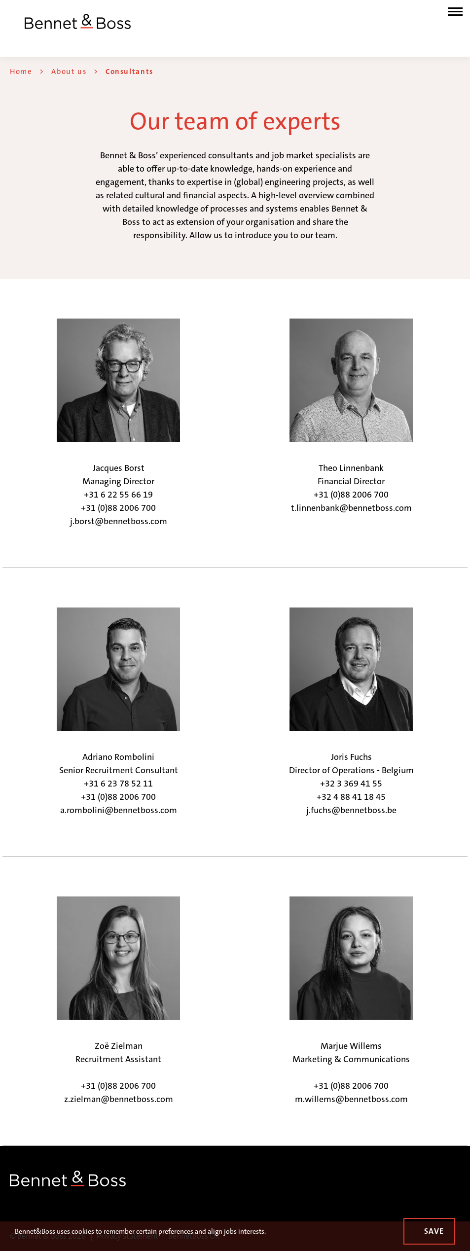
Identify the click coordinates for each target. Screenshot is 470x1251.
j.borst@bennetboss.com (118, 521)
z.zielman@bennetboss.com (118, 1099)
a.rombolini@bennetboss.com (118, 810)
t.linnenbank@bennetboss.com (351, 508)
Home (21, 71)
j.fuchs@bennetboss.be (351, 810)
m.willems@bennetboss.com (351, 1099)
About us (68, 71)
